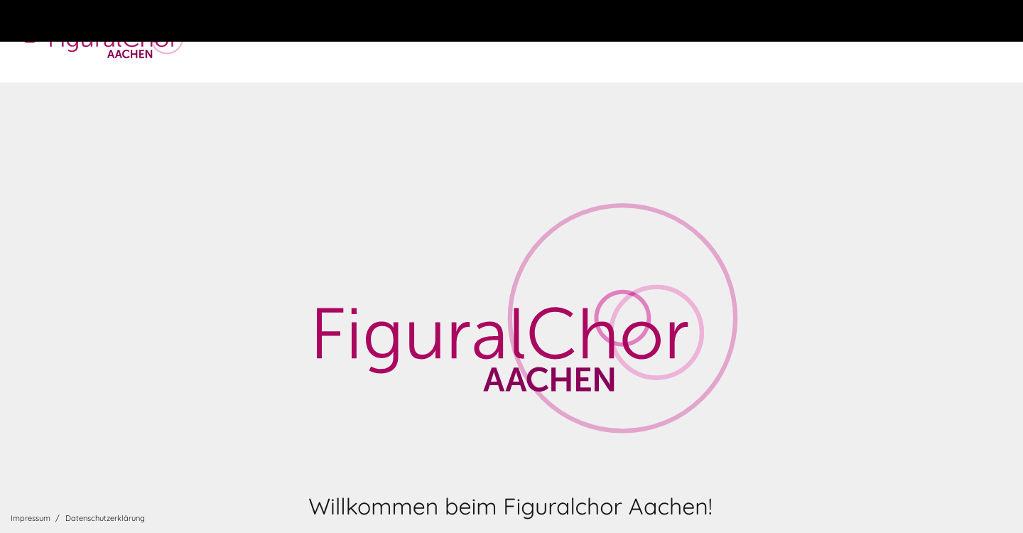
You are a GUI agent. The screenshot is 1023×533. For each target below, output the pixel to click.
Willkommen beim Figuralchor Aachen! (510, 506)
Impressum (30, 518)
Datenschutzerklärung (105, 518)
